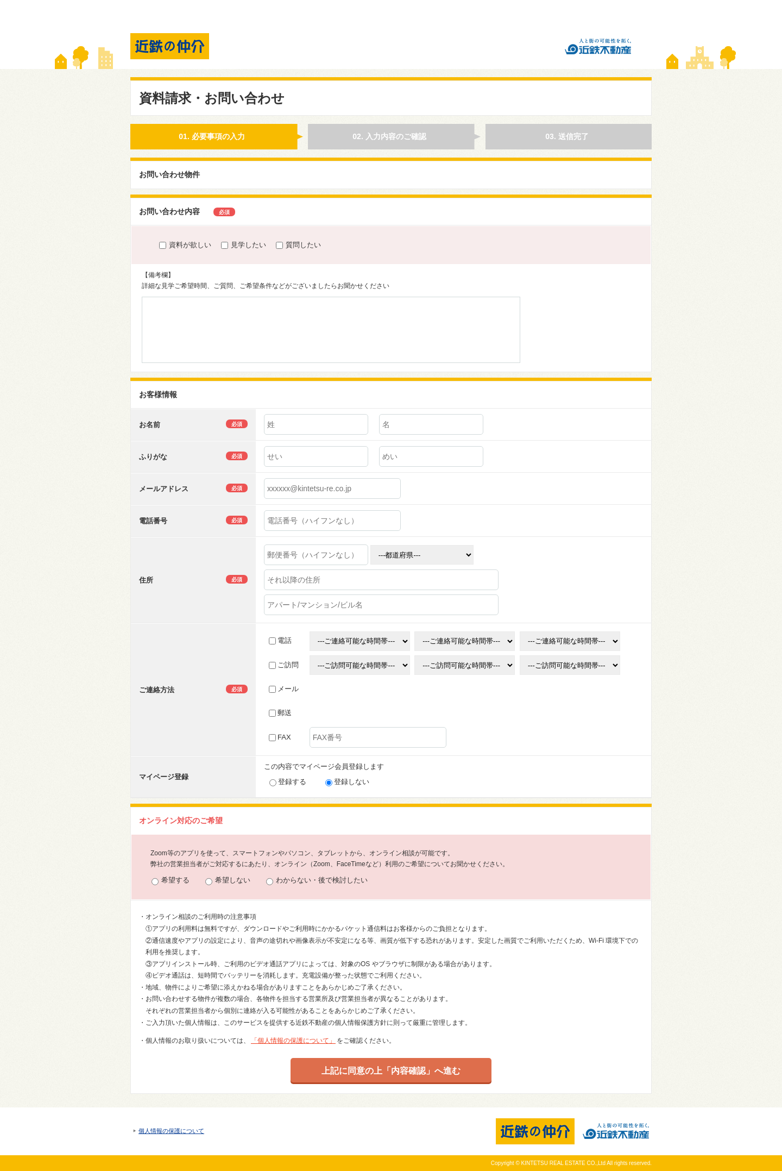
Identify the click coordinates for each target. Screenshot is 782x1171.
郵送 (280, 713)
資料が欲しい (185, 245)
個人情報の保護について (171, 1131)
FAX (280, 737)
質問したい (298, 245)
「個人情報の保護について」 (293, 1040)
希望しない (227, 880)
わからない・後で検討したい (317, 880)
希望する (171, 880)
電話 (280, 640)
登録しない (347, 782)
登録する (287, 782)
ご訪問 (284, 665)
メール (284, 689)
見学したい (243, 245)
